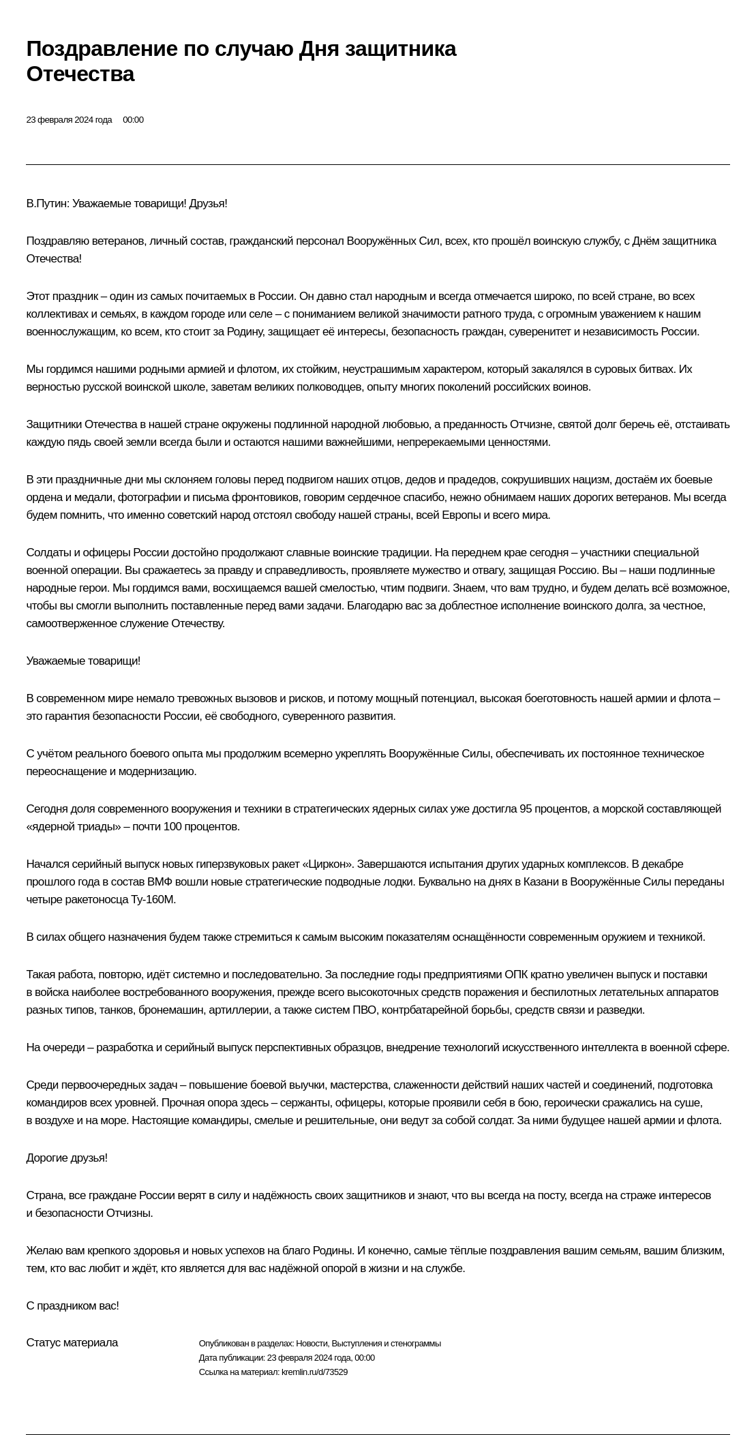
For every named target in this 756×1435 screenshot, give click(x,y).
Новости (311, 1343)
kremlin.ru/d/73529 (315, 1372)
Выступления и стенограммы (385, 1343)
